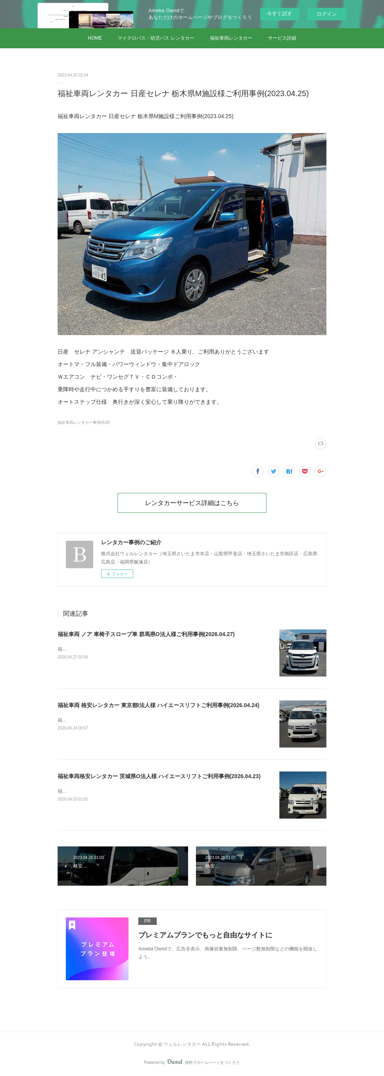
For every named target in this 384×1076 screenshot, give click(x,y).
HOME (95, 38)
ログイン (327, 14)
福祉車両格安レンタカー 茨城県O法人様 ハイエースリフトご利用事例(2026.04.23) (159, 776)
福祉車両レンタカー (231, 38)
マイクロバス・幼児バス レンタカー (156, 38)
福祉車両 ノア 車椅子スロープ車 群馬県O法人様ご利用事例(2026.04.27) (146, 634)
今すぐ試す (279, 13)
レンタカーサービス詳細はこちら (192, 503)
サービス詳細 (282, 38)
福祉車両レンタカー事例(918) (84, 422)
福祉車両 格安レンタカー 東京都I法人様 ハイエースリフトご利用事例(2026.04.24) (158, 705)
